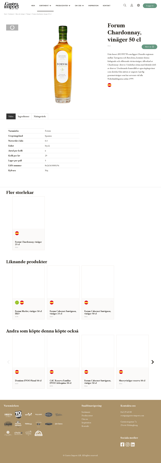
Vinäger (28, 14)
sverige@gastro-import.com (132, 415)
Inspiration (93, 5)
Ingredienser (23, 116)
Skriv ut (149, 47)
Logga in (150, 6)
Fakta (11, 116)
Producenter (62, 5)
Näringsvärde (40, 116)
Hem (33, 5)
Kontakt (106, 5)
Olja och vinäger (20, 14)
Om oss (78, 5)
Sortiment (44, 5)
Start (5, 14)
